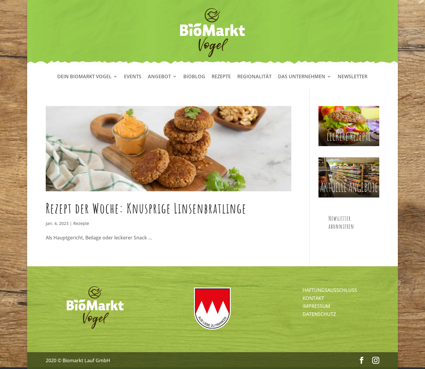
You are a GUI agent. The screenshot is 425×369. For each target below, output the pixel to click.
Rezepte (221, 77)
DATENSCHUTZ (319, 314)
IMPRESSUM (316, 306)
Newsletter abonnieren (341, 222)
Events (132, 77)
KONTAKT (313, 298)
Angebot (159, 77)
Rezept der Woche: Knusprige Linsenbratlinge (146, 208)
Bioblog (194, 77)
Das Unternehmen (301, 77)
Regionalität (254, 77)
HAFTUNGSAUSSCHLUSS (330, 290)
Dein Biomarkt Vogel (84, 77)
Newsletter (352, 77)
